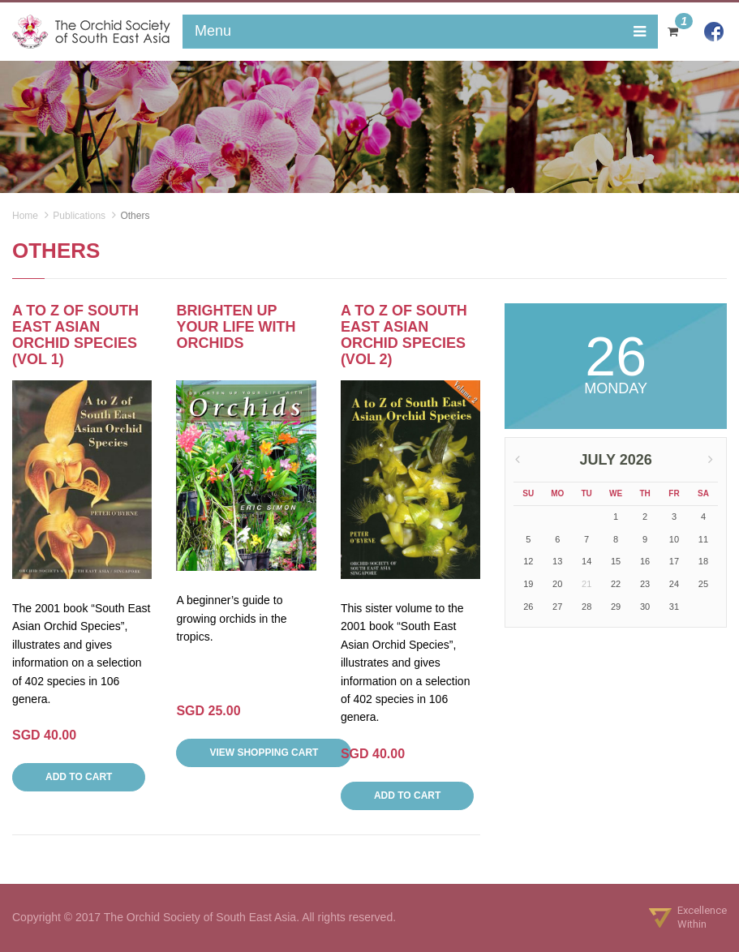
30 (645, 606)
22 (616, 584)
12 (528, 561)
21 (586, 584)
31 (674, 606)
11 (703, 539)
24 (674, 584)
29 (616, 606)
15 (616, 561)
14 (586, 561)
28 (586, 606)
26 (528, 606)
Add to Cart (78, 777)
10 (674, 539)
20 (557, 584)
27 (557, 606)
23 (645, 584)
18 (703, 561)
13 (557, 561)
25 (703, 584)
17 (674, 561)
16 (645, 561)
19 (528, 584)
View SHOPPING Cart (263, 752)
